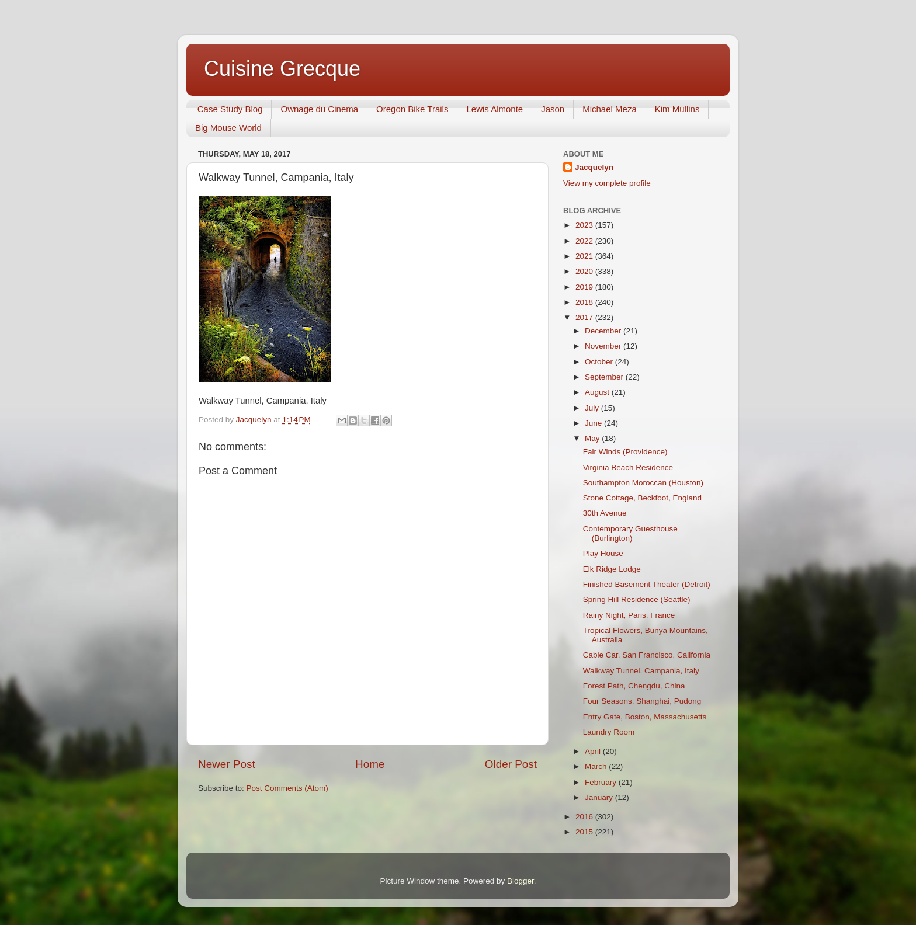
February (602, 782)
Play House (603, 553)
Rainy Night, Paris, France (629, 615)
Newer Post (226, 764)
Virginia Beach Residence (628, 467)
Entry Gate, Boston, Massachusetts (645, 716)
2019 (585, 287)
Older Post (511, 764)
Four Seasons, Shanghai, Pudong (642, 701)
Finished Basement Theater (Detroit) (646, 584)
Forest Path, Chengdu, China (634, 685)
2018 (585, 302)
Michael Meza (609, 109)
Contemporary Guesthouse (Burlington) (630, 533)
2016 (585, 816)
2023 (585, 225)
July (593, 408)
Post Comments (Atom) (287, 788)
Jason (552, 109)
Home (369, 764)
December (604, 330)
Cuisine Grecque (282, 69)
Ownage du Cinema (319, 109)
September (605, 377)
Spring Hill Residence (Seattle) (637, 599)
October (600, 361)
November (604, 346)
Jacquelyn (594, 167)
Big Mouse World (228, 128)
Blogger (520, 881)
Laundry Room (609, 732)
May (593, 438)
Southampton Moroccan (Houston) (643, 482)
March (597, 766)
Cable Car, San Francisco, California (646, 655)
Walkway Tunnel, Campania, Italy (641, 670)
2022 (585, 241)
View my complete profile (607, 183)
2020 (585, 271)
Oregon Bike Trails (412, 109)
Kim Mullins (677, 109)
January (600, 797)
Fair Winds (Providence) (625, 451)
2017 (585, 317)
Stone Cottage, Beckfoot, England (642, 497)
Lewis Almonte (494, 109)
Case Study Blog (230, 109)
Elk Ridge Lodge (612, 569)
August (598, 392)
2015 (585, 831)
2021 (585, 256)
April (594, 751)
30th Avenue (605, 513)
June (594, 423)
